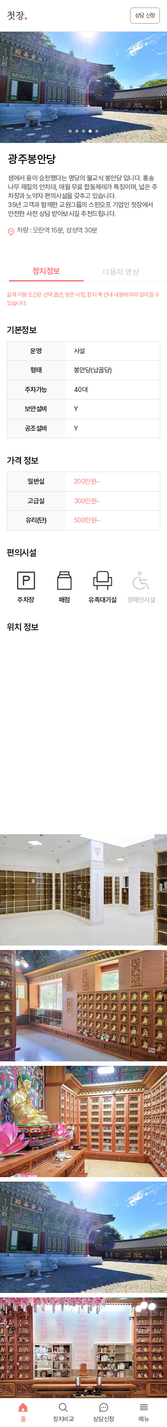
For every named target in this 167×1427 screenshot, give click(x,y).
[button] (96, 131)
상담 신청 (145, 15)
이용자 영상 (120, 272)
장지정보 (46, 271)
